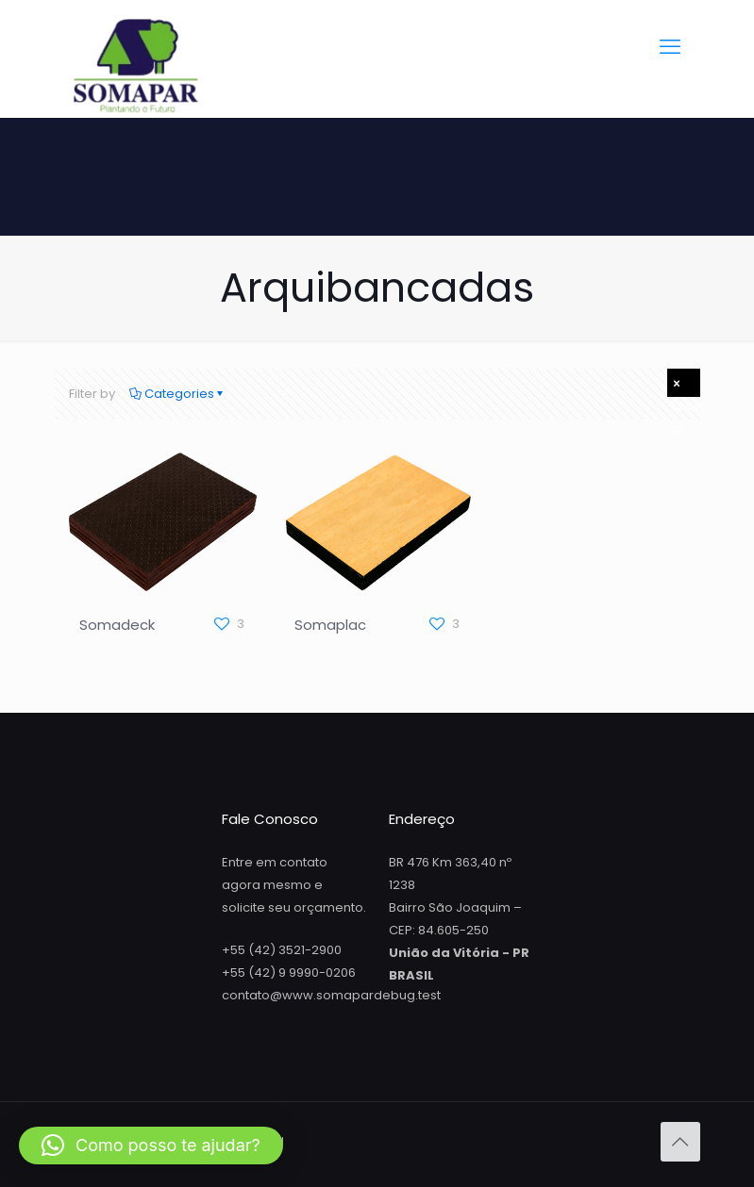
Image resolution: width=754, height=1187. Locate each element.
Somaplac (330, 625)
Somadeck (117, 625)
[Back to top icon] (680, 1142)
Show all (685, 385)
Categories (177, 394)
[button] (151, 1145)
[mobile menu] (670, 47)
